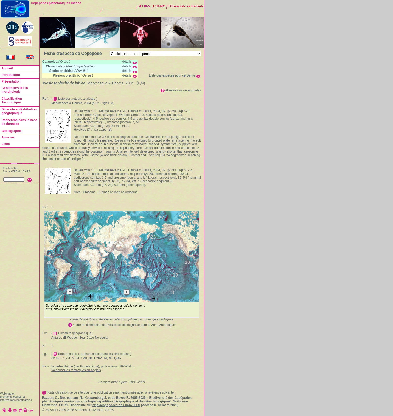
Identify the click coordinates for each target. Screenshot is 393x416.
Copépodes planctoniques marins (56, 3)
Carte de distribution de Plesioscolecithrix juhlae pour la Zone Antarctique (124, 325)
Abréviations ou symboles (183, 90)
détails (127, 61)
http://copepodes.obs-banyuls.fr (116, 405)
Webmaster (7, 393)
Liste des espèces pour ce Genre (172, 75)
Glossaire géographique (74, 333)
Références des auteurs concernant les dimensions (94, 354)
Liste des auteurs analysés (76, 99)
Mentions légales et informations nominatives (16, 398)
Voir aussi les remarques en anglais (76, 370)
